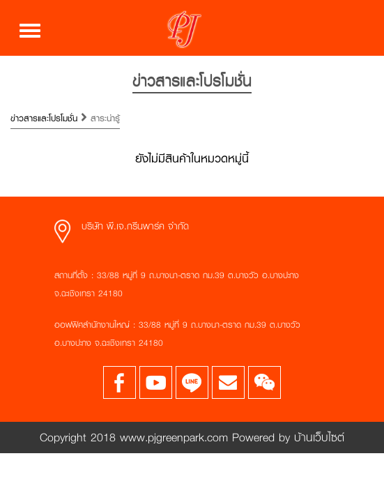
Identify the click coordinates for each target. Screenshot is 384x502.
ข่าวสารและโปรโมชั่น (45, 119)
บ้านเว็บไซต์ (317, 437)
